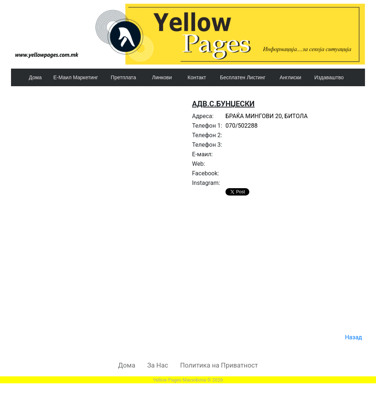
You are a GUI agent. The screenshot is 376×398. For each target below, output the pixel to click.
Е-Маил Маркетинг (75, 77)
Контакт (197, 77)
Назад (353, 337)
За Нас (157, 365)
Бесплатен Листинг (242, 77)
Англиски (290, 77)
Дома (35, 77)
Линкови (162, 77)
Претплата (123, 77)
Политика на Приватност (219, 365)
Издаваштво (329, 77)
